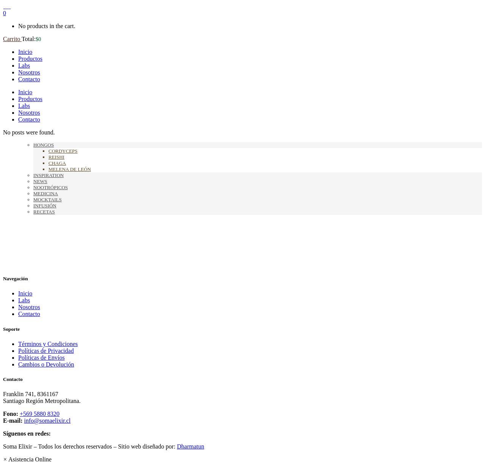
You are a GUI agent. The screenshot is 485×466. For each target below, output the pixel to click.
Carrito (12, 39)
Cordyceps (63, 151)
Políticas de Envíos (41, 357)
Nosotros (29, 307)
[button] (27, 459)
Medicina (45, 193)
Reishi (56, 157)
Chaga (57, 163)
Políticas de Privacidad (46, 351)
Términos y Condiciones (48, 344)
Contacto (29, 314)
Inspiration (48, 175)
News (40, 181)
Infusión (44, 206)
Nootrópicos (50, 187)
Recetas (44, 212)
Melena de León (69, 169)
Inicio (25, 293)
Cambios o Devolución (46, 364)
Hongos (43, 145)
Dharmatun (190, 446)
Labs (24, 300)
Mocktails (47, 199)
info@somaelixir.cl (47, 420)
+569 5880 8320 (39, 414)
